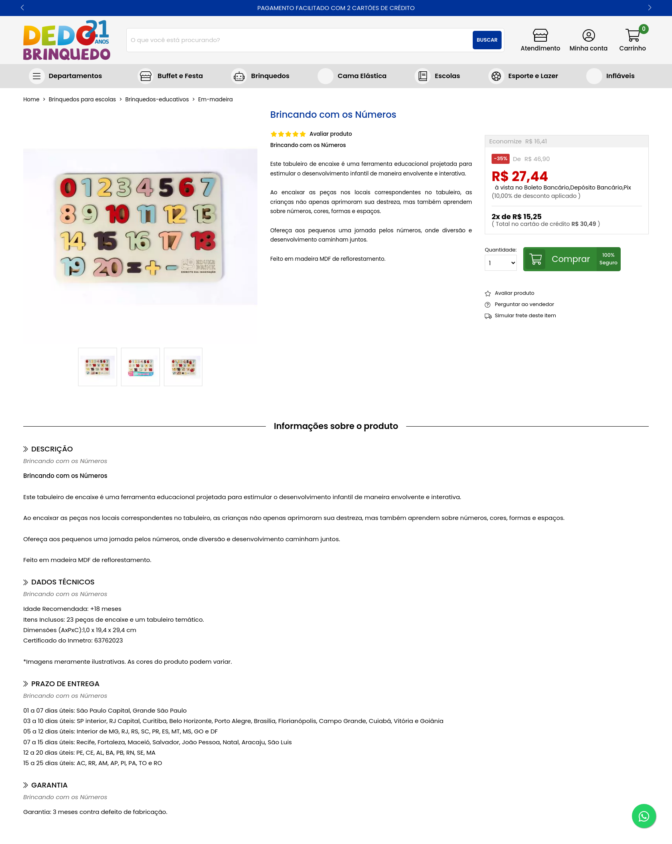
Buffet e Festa (180, 76)
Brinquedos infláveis (610, 76)
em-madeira (215, 100)
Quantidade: (501, 259)
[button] (22, 8)
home (31, 100)
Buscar (487, 39)
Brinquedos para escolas (437, 76)
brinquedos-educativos (157, 100)
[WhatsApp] (644, 816)
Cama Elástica (362, 76)
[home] (66, 40)
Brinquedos (270, 76)
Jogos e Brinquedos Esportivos (523, 76)
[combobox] (315, 40)
